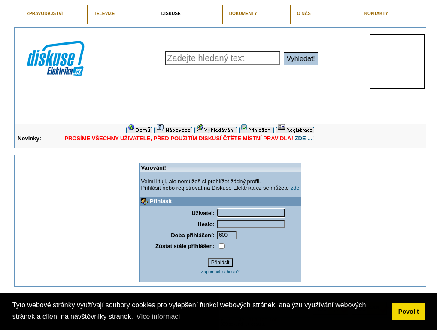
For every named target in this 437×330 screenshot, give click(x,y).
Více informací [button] (158, 316)
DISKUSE (171, 13)
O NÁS (304, 13)
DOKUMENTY (243, 13)
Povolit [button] (408, 311)
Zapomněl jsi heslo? (220, 271)
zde (295, 188)
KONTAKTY (376, 13)
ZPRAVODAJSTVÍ (45, 13)
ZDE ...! (304, 138)
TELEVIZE (104, 13)
